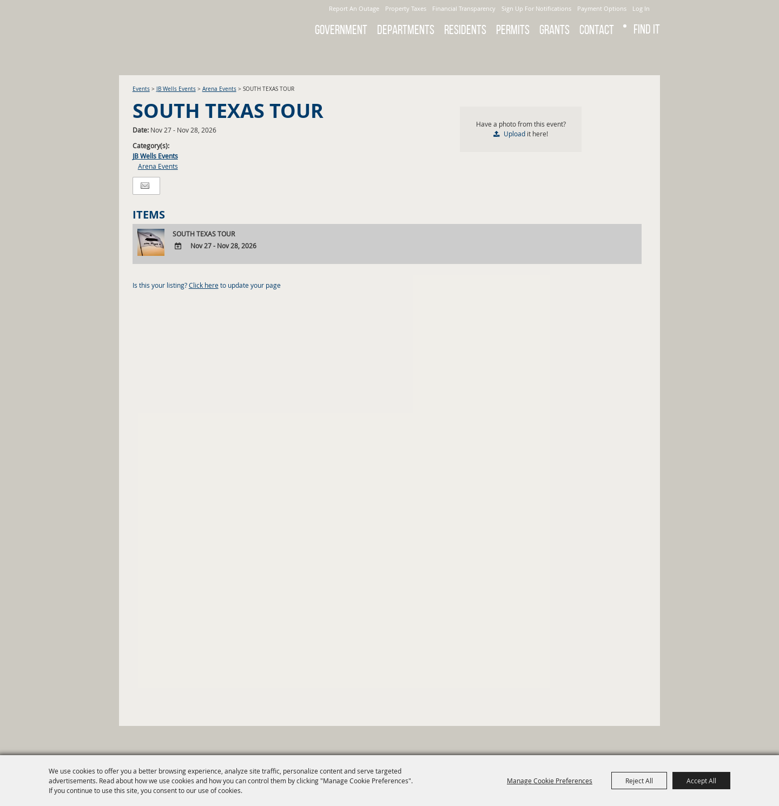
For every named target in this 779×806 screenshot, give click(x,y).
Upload (514, 133)
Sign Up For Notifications (536, 8)
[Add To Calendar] (178, 246)
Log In (641, 8)
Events (141, 89)
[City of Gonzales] (194, 21)
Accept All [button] (701, 780)
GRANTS (554, 30)
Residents (465, 30)
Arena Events (219, 89)
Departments (405, 30)
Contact (596, 30)
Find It (646, 29)
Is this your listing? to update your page (207, 285)
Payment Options (601, 8)
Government (341, 30)
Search (617, 56)
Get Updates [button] (645, 56)
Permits (513, 30)
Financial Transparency (464, 8)
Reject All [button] (639, 780)
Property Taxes (405, 8)
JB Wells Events (176, 89)
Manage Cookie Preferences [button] (549, 780)
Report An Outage (354, 8)
